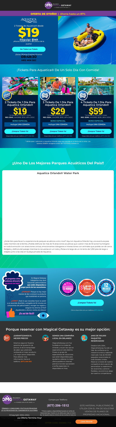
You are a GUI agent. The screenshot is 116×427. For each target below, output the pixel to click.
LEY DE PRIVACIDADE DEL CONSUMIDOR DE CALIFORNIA (19, 410)
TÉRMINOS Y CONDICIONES (10, 408)
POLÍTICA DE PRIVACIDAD (28, 408)
